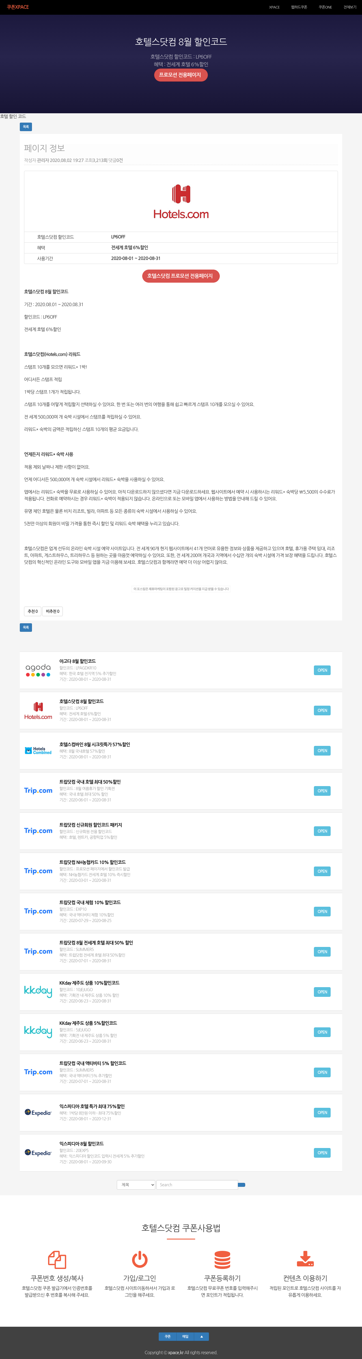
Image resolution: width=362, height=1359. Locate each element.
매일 (185, 1336)
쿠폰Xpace (13, 7)
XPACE (285, 7)
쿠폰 (168, 1336)
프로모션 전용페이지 (181, 75)
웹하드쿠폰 (307, 7)
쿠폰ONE (330, 7)
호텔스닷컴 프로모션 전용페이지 (181, 276)
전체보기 (351, 7)
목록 (26, 127)
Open (322, 670)
